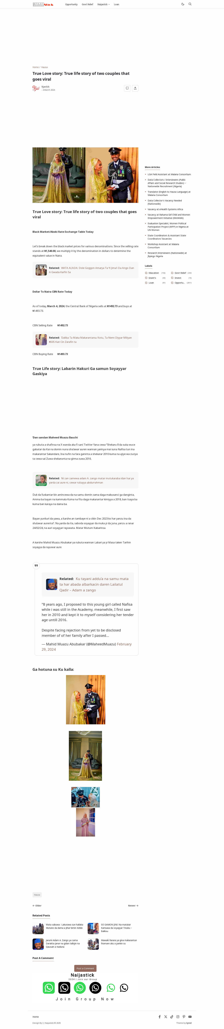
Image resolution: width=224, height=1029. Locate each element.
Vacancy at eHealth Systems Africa (165, 209)
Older (37, 905)
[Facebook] (159, 1017)
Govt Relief (87, 4)
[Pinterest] (184, 1017)
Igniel (189, 1023)
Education (154, 272)
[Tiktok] (172, 1017)
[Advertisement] (112, 37)
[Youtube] (190, 1017)
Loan (116, 4)
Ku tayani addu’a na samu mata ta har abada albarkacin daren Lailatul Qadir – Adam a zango (94, 584)
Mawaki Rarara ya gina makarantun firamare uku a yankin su (119, 942)
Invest (178, 277)
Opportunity (71, 4)
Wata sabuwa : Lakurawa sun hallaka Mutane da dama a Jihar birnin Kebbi (64, 926)
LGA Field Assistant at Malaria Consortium (169, 174)
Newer (133, 905)
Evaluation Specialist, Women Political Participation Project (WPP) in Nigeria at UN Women (168, 226)
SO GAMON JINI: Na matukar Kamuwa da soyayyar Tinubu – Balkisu (116, 928)
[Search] (190, 4)
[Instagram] (177, 1017)
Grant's (152, 277)
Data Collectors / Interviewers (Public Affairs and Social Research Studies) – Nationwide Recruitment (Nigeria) (167, 183)
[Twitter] (165, 1017)
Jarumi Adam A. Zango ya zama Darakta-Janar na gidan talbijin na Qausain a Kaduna (63, 943)
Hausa (37, 894)
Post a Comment (85, 968)
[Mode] (183, 4)
